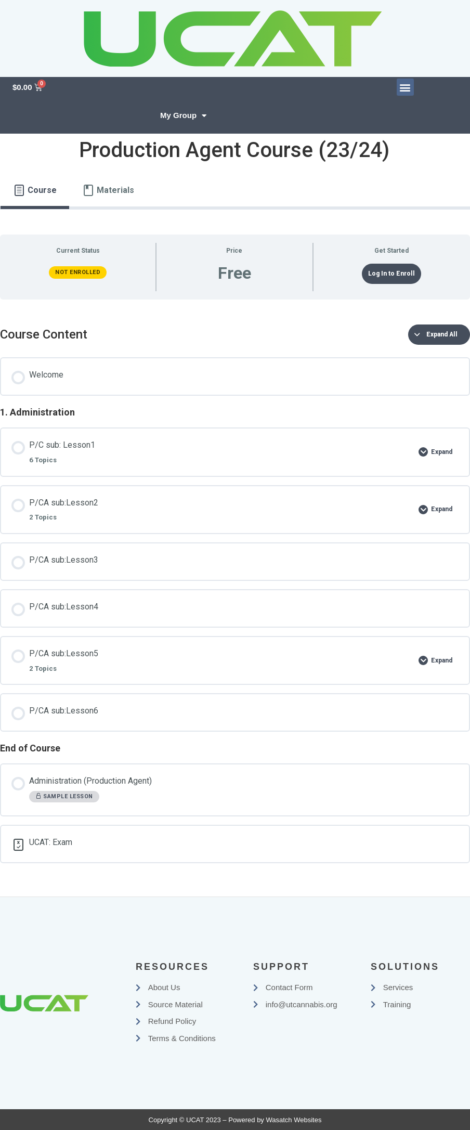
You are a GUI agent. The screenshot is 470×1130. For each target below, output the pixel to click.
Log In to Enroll (391, 273)
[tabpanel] (235, 549)
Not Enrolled (77, 272)
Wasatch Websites (293, 1120)
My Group (183, 116)
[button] (405, 87)
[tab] (35, 190)
